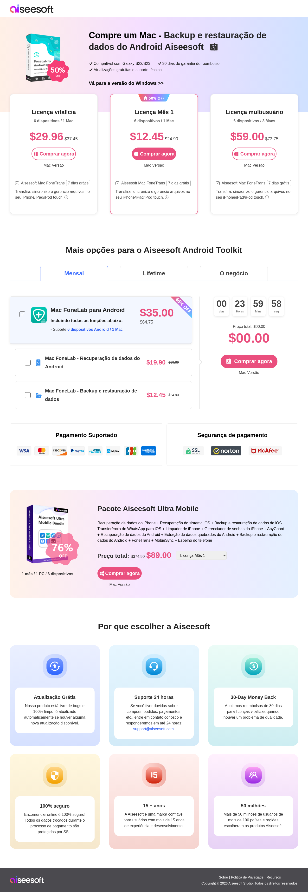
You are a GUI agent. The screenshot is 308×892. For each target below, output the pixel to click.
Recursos (274, 877)
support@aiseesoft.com (153, 729)
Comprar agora (53, 153)
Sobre (223, 877)
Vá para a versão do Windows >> (126, 83)
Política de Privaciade (247, 877)
